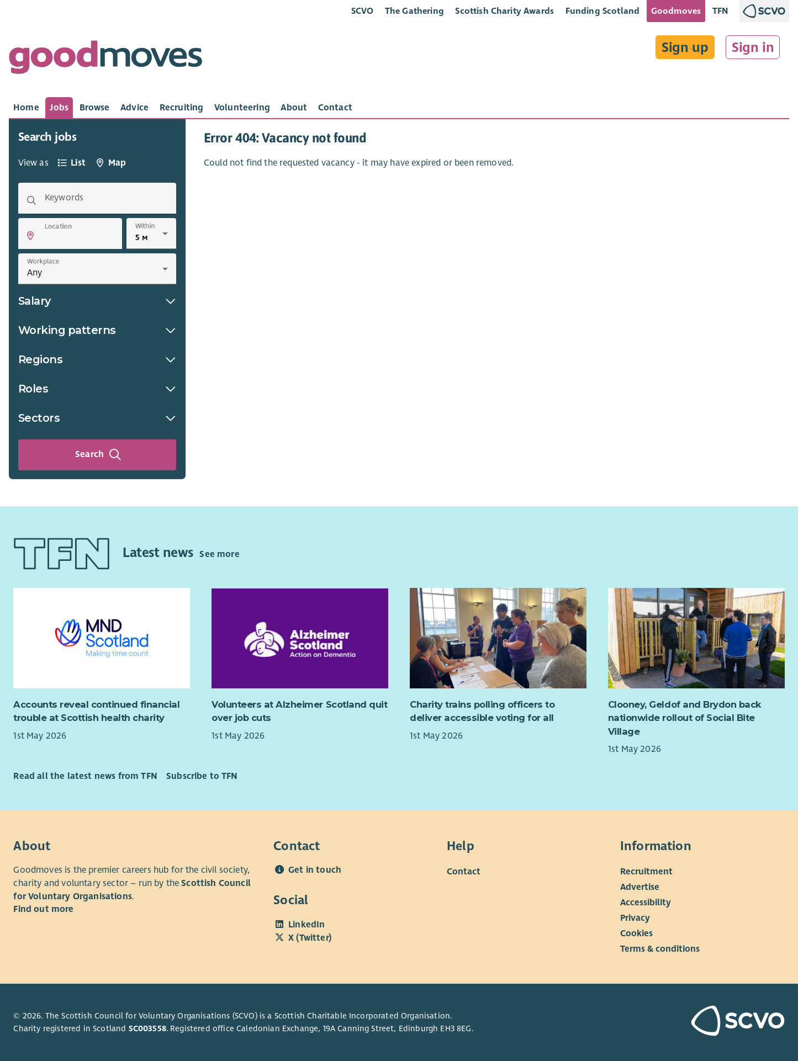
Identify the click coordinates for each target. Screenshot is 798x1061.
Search (98, 454)
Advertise (639, 887)
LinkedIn (306, 924)
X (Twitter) (309, 937)
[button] (30, 235)
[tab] (26, 107)
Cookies (636, 933)
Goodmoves (676, 11)
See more (219, 554)
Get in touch (314, 870)
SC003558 (147, 1028)
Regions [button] (97, 359)
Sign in (753, 47)
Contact (463, 871)
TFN (720, 11)
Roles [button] (97, 388)
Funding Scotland (603, 11)
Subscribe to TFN (202, 776)
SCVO (362, 11)
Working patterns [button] (97, 330)
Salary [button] (97, 301)
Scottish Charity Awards (504, 11)
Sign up (685, 47)
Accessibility (645, 902)
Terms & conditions (660, 948)
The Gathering (414, 11)
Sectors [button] (97, 418)
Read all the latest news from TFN (85, 776)
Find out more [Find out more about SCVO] (43, 909)
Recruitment (646, 871)
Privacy (635, 918)
